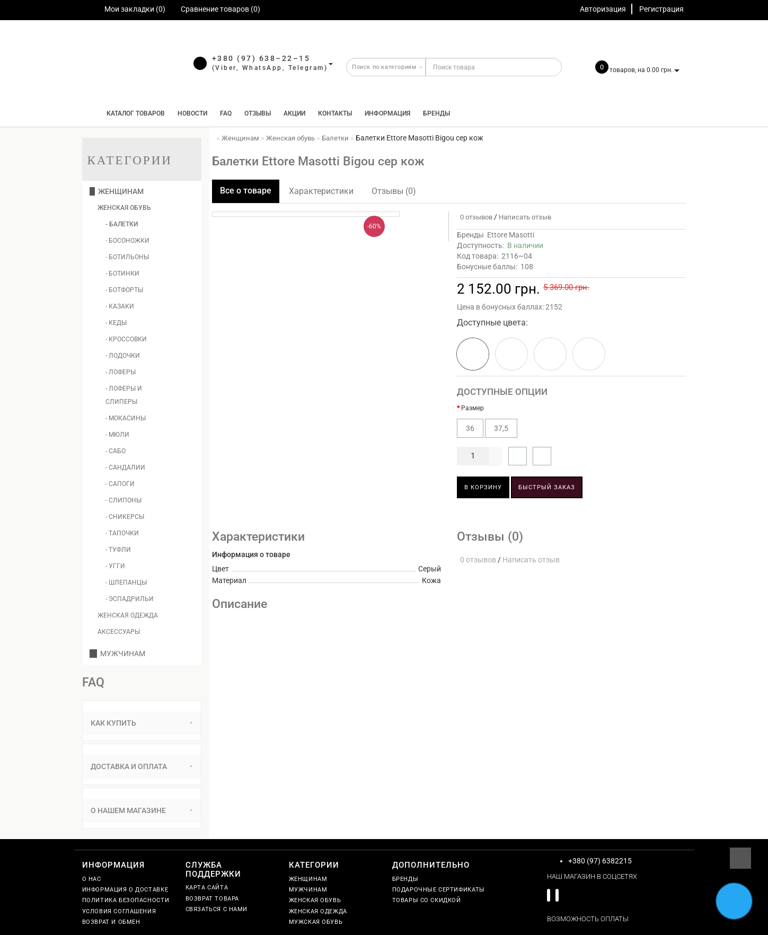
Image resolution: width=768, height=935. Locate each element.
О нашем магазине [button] (142, 810)
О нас (91, 879)
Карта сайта (207, 887)
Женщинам (117, 191)
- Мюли (117, 434)
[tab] (142, 723)
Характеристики (321, 191)
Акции (294, 113)
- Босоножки (127, 240)
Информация (387, 113)
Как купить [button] (142, 723)
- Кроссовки (126, 339)
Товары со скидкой (426, 900)
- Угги (115, 566)
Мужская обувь (316, 922)
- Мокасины (125, 418)
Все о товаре (245, 191)
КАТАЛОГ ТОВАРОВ (133, 113)
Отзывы (257, 113)
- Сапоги (120, 484)
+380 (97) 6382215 (600, 861)
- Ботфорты (124, 290)
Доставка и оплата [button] (142, 766)
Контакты (335, 113)
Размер (472, 408)
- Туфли (118, 549)
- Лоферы (120, 372)
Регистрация (661, 9)
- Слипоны (123, 500)
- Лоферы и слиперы (123, 395)
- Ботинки (122, 273)
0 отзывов (474, 217)
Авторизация (603, 9)
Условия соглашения (119, 911)
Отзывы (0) (394, 191)
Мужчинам (117, 653)
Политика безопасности (126, 900)
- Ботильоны (127, 257)
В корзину (483, 487)
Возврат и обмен (111, 922)
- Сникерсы (124, 517)
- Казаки (119, 306)
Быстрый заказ (546, 487)
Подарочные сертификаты (438, 889)
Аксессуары (119, 632)
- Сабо (115, 451)
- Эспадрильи (129, 599)
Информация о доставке (125, 889)
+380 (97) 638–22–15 (261, 58)
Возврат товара (212, 898)
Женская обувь (124, 207)
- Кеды (116, 323)
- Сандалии (125, 467)
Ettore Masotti (510, 235)
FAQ (226, 113)
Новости (192, 113)
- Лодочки (122, 355)
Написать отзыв (525, 217)
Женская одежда (128, 615)
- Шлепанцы (126, 582)
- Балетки (121, 224)
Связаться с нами (217, 909)
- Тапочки (122, 533)
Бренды (436, 113)
